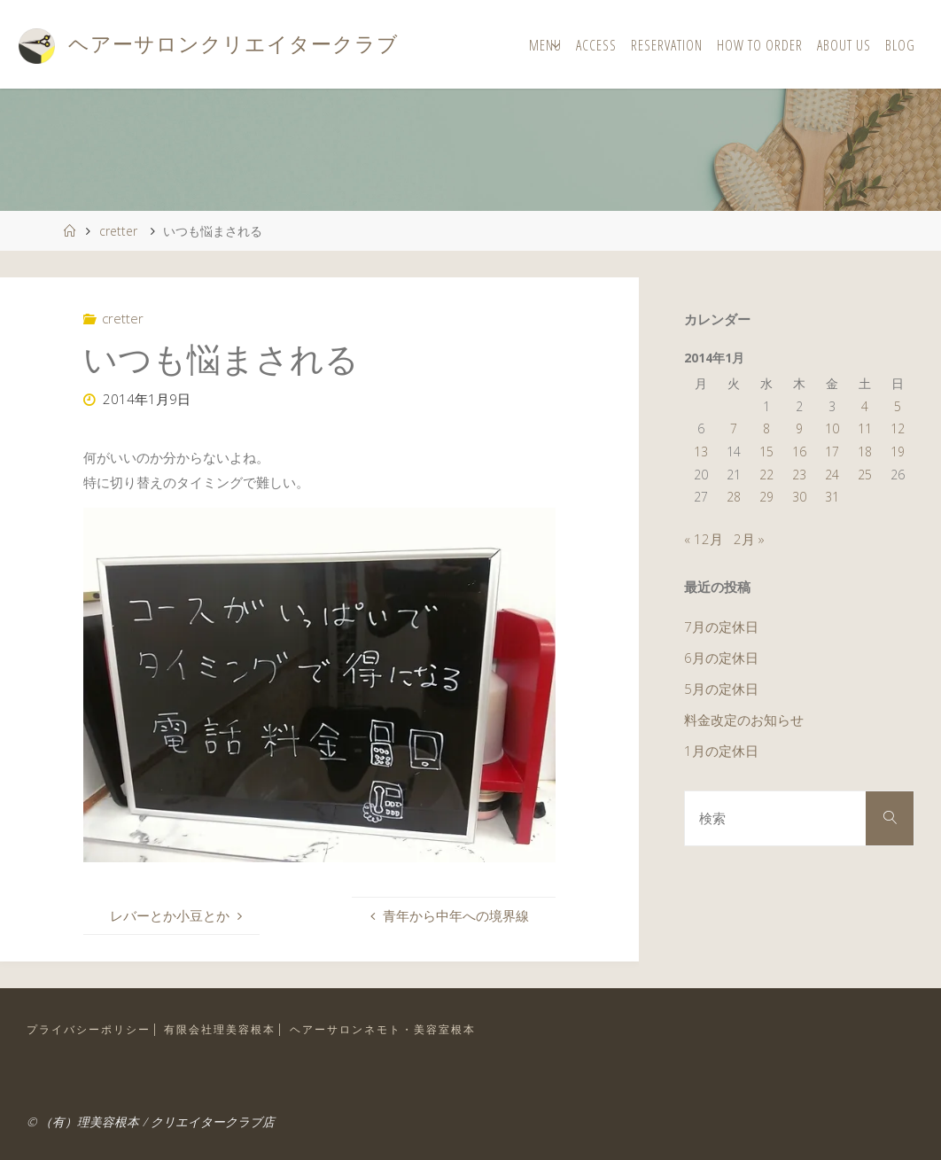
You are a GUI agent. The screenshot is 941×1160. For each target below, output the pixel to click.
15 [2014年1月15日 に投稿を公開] (766, 451)
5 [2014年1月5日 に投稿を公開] (897, 406)
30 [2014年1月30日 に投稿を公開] (799, 496)
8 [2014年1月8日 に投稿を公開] (766, 428)
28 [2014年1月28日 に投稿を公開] (734, 496)
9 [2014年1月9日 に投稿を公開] (799, 428)
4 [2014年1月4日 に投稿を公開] (864, 406)
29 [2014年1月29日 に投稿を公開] (766, 496)
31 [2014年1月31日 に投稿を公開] (832, 496)
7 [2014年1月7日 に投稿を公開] (733, 428)
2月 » (749, 539)
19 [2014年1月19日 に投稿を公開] (897, 451)
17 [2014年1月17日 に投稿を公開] (832, 451)
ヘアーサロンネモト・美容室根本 (383, 1029)
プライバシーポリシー (89, 1029)
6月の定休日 (721, 657)
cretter (118, 230)
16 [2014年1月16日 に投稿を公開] (799, 451)
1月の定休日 (721, 750)
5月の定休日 (721, 688)
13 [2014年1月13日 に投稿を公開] (701, 451)
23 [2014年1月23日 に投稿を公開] (799, 474)
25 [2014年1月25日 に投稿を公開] (865, 474)
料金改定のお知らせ (744, 719)
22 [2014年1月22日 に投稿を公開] (766, 474)
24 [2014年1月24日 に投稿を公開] (832, 474)
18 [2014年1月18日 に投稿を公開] (865, 451)
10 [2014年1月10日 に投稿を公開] (832, 428)
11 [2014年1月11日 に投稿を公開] (865, 428)
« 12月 (703, 539)
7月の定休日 (721, 626)
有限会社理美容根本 (220, 1029)
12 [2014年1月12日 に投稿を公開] (897, 428)
